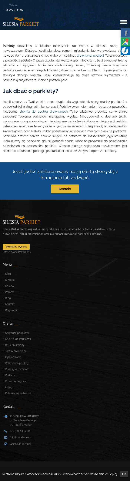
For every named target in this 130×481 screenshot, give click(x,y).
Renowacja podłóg (16, 363)
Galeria (9, 285)
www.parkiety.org (20, 443)
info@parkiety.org (20, 437)
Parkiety (10, 375)
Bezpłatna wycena (16, 246)
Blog (8, 298)
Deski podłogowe (16, 381)
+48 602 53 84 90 (13, 9)
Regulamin (11, 310)
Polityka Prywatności (18, 393)
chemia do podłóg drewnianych (43, 111)
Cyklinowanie (13, 357)
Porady (9, 292)
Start (8, 273)
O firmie (10, 279)
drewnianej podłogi (90, 55)
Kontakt (65, 189)
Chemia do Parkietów (18, 338)
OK (124, 474)
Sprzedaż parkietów (17, 332)
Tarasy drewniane (16, 351)
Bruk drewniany (14, 345)
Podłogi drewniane (16, 369)
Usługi (9, 387)
